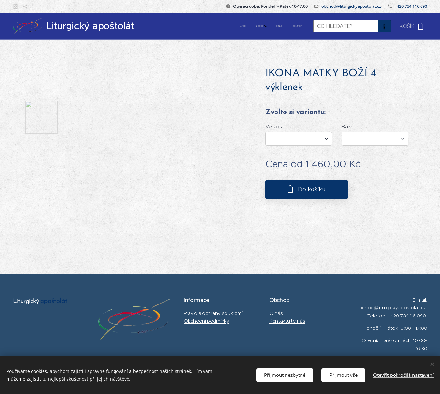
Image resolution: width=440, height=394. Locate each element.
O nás (276, 313)
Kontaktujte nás (287, 321)
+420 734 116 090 (411, 6)
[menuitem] (269, 26)
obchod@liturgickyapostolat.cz (351, 6)
